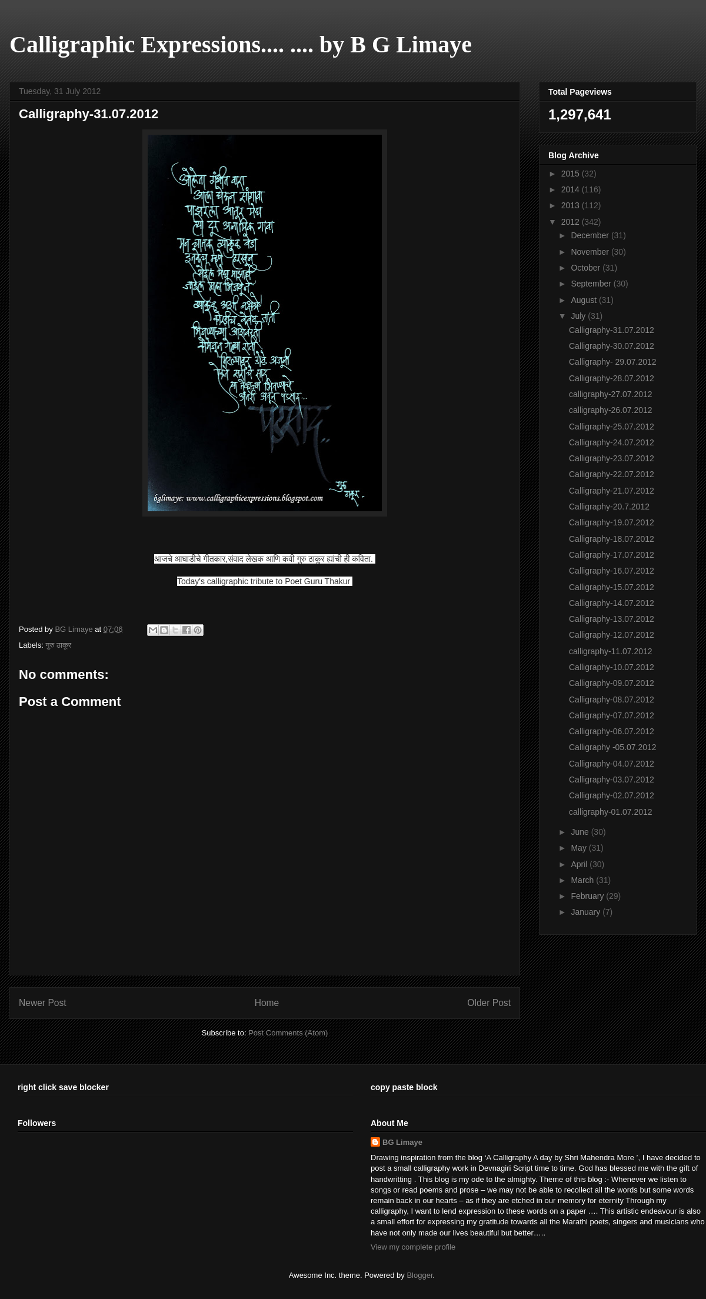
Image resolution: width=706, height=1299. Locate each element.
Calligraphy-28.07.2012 (611, 378)
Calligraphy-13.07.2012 (611, 619)
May (579, 847)
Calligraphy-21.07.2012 (611, 490)
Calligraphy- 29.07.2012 (613, 362)
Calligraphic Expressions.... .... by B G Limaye (240, 44)
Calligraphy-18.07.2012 (611, 539)
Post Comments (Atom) (288, 1032)
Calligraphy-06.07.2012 (611, 731)
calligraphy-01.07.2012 (610, 812)
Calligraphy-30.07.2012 (611, 346)
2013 (571, 205)
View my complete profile (413, 1247)
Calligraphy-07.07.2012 (611, 715)
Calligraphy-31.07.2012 (611, 330)
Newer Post (42, 1003)
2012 (571, 222)
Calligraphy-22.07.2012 (611, 474)
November (591, 252)
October (586, 267)
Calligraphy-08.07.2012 (611, 699)
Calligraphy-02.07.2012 (611, 795)
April (580, 864)
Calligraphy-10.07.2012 (611, 667)
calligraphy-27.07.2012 (610, 394)
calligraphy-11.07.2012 (610, 651)
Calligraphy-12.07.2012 (611, 634)
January (586, 912)
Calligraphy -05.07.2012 (613, 747)
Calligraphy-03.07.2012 (611, 779)
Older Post (489, 1003)
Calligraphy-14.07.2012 (611, 603)
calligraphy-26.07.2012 (610, 410)
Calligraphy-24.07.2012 (611, 442)
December (591, 235)
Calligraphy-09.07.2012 (611, 683)
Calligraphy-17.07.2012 (611, 554)
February (588, 896)
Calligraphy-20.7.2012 (609, 506)
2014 (571, 189)
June (581, 832)
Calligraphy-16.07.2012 (611, 570)
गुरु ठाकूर (59, 645)
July (579, 316)
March (583, 880)
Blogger (419, 1275)
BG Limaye (75, 629)
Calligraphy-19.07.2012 (611, 522)
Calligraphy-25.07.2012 (611, 426)
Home (267, 1003)
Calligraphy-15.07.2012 (611, 587)
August (584, 300)
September (592, 283)
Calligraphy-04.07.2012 (611, 763)
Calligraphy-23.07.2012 (611, 458)
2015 (571, 173)
